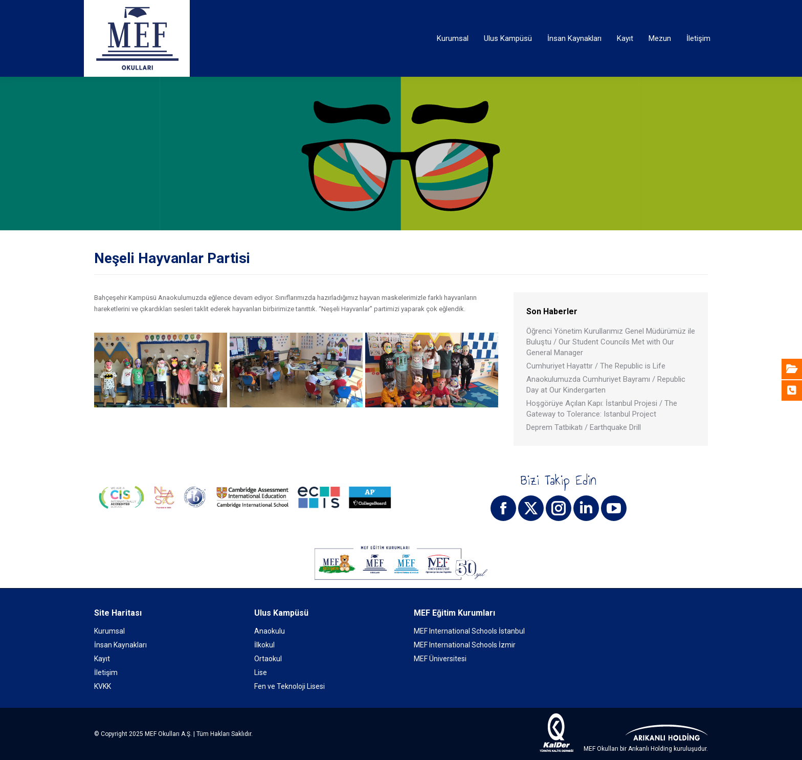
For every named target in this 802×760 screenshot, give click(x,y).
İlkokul (264, 644)
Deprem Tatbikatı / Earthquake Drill (583, 427)
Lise (260, 672)
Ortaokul (268, 658)
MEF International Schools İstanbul (469, 631)
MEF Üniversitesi (440, 658)
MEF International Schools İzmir (465, 644)
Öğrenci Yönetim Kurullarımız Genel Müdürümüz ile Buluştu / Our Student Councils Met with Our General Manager (610, 342)
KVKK (102, 686)
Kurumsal (109, 631)
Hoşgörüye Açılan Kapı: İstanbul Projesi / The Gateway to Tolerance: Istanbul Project (601, 409)
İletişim (106, 672)
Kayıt (102, 658)
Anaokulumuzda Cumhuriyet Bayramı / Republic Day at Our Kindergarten (605, 385)
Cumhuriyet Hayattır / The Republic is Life (595, 366)
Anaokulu (269, 631)
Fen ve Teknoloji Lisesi (289, 686)
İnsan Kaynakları (120, 644)
